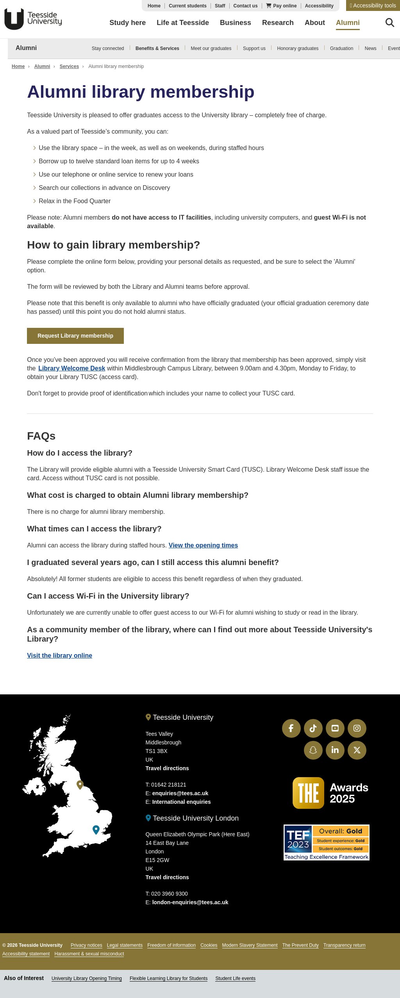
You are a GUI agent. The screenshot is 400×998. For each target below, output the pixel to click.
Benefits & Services (157, 48)
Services (69, 66)
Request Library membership (75, 336)
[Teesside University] (80, 785)
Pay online (285, 6)
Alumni (26, 48)
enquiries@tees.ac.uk (180, 793)
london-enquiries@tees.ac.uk (190, 902)
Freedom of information (171, 945)
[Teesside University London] (96, 830)
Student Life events (235, 978)
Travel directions (167, 768)
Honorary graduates (298, 48)
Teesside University (33, 19)
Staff (220, 6)
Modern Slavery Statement (250, 945)
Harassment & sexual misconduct (89, 954)
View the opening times (203, 545)
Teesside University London (192, 818)
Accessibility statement (26, 954)
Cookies (208, 945)
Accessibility (319, 6)
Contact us (246, 6)
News (371, 48)
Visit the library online (59, 655)
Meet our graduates (211, 48)
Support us (254, 48)
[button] (373, 5)
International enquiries (181, 802)
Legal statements (125, 945)
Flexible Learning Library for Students (168, 978)
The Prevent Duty (300, 945)
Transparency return (344, 945)
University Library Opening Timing (87, 978)
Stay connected (108, 48)
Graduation (341, 48)
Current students (188, 6)
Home (154, 6)
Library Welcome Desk (71, 368)
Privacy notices (86, 945)
